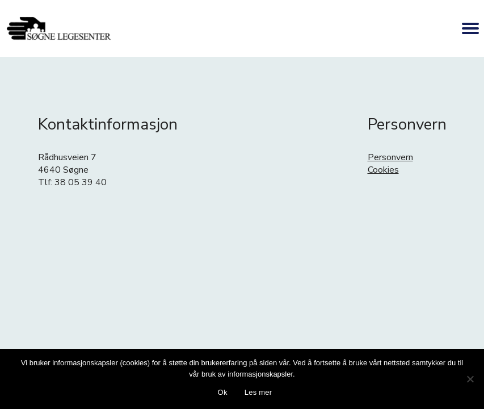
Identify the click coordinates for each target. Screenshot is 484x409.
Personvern (390, 157)
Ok (223, 392)
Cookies (383, 170)
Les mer (258, 392)
